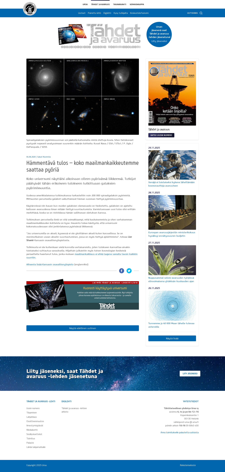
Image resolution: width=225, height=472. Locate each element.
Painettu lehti (94, 13)
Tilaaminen (31, 412)
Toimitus (30, 438)
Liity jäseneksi (192, 373)
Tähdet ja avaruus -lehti (40, 401)
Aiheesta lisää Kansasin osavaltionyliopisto (49, 264)
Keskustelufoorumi (139, 13)
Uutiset (81, 13)
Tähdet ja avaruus (100, 4)
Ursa (85, 4)
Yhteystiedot (191, 401)
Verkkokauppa (137, 4)
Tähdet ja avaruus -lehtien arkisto (74, 409)
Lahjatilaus (31, 417)
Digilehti (107, 13)
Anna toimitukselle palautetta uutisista (180, 432)
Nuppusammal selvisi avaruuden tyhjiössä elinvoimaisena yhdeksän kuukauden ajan (171, 279)
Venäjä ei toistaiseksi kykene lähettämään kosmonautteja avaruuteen (171, 184)
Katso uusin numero (161, 135)
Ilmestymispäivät (34, 425)
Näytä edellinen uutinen (82, 328)
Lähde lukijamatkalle (35, 447)
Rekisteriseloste (188, 465)
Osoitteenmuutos (35, 421)
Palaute (30, 442)
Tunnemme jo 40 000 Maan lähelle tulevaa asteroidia (171, 325)
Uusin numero (33, 408)
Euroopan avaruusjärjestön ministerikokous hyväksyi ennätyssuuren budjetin (171, 234)
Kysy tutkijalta (120, 13)
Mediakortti (32, 429)
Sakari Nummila (44, 157)
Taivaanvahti (119, 4)
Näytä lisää (172, 338)
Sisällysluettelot (34, 434)
